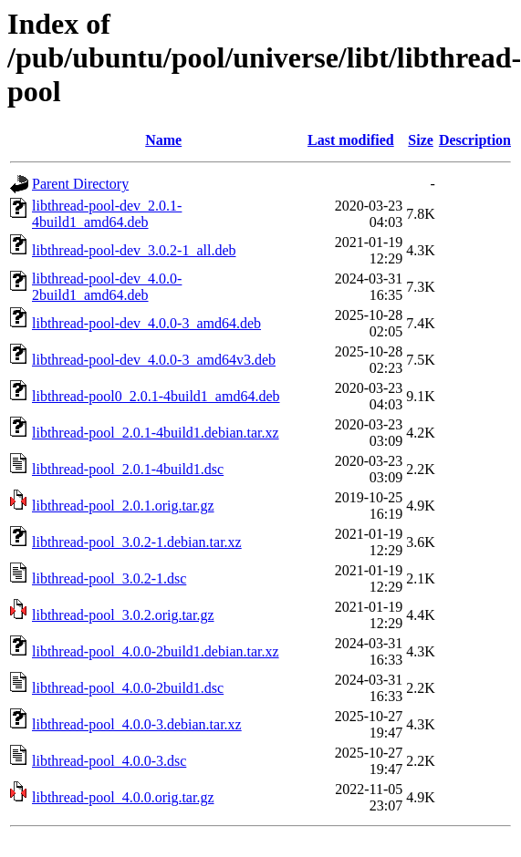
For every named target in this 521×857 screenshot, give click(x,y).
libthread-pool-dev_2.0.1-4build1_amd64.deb (107, 214)
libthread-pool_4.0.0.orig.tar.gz (123, 797)
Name (163, 140)
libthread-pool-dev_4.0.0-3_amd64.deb (146, 323)
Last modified (350, 140)
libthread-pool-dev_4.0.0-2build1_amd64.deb (107, 287)
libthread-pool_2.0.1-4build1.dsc (128, 469)
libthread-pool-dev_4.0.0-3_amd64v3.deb (154, 359)
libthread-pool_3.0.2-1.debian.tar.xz (137, 542)
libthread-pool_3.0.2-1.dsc (109, 578)
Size (420, 140)
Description (475, 140)
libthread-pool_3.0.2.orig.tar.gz (123, 615)
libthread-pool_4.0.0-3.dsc (109, 761)
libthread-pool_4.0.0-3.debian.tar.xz (137, 724)
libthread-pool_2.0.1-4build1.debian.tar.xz (155, 432)
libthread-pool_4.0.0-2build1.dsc (128, 688)
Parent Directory (80, 183)
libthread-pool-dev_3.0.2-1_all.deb (134, 250)
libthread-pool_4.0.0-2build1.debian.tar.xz (155, 651)
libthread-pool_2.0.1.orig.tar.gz (123, 505)
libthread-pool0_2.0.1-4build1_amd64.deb (156, 396)
